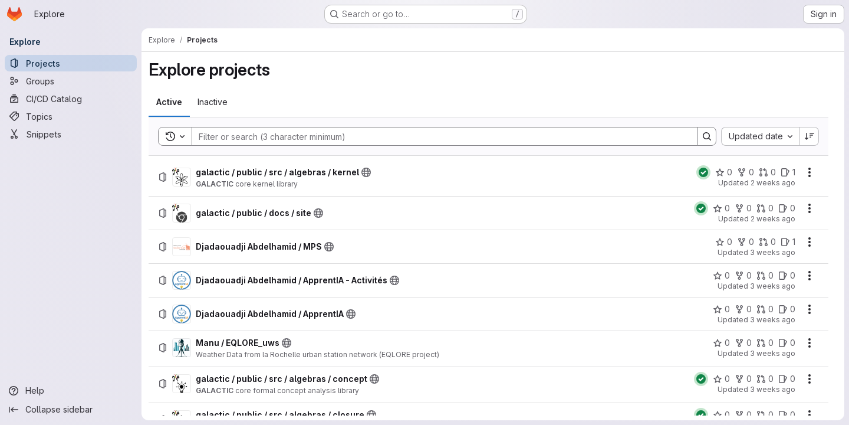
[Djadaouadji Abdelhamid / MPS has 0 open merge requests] (767, 242)
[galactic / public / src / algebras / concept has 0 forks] (743, 379)
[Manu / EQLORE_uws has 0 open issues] (786, 343)
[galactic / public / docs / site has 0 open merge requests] (765, 208)
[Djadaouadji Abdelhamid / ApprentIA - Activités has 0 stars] (721, 275)
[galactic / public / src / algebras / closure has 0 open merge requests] (765, 415)
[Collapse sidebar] (71, 409)
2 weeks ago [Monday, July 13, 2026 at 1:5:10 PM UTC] (773, 182)
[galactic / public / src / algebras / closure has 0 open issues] (786, 415)
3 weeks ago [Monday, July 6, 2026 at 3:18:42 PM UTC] (772, 389)
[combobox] (760, 136)
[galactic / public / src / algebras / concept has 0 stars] (721, 379)
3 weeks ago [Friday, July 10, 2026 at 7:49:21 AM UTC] (772, 286)
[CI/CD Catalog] (71, 98)
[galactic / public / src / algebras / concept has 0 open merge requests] (765, 379)
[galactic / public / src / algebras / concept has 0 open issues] (786, 379)
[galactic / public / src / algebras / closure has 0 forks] (743, 415)
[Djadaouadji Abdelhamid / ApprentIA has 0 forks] (743, 309)
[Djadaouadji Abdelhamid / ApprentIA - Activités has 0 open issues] (786, 275)
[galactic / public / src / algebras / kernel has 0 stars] (723, 172)
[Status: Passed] (703, 172)
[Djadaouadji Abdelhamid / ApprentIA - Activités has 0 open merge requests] (765, 275)
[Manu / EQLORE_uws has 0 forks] (743, 343)
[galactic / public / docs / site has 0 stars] (721, 208)
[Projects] (71, 63)
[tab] (169, 102)
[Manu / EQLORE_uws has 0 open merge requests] (765, 343)
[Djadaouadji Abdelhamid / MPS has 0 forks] (745, 242)
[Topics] (71, 116)
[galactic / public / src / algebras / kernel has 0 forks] (745, 172)
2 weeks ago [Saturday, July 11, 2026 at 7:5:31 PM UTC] (773, 218)
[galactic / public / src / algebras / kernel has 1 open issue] (788, 172)
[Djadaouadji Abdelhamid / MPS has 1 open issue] (788, 242)
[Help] (71, 390)
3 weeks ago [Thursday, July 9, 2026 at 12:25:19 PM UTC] (772, 353)
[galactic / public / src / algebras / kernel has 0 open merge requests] (767, 172)
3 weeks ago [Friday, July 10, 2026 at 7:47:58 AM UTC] (772, 319)
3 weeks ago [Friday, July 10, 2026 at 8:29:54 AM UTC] (772, 252)
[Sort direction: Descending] (809, 136)
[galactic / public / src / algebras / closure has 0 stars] (721, 415)
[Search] (439, 136)
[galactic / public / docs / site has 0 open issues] (786, 208)
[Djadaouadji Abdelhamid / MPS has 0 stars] (723, 242)
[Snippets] (71, 134)
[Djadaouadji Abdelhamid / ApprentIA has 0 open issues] (786, 309)
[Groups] (71, 81)
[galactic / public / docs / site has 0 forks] (743, 208)
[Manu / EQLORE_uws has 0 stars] (721, 343)
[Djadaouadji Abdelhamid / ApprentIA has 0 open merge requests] (765, 309)
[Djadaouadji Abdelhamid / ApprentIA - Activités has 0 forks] (743, 275)
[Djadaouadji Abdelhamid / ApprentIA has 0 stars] (721, 309)
